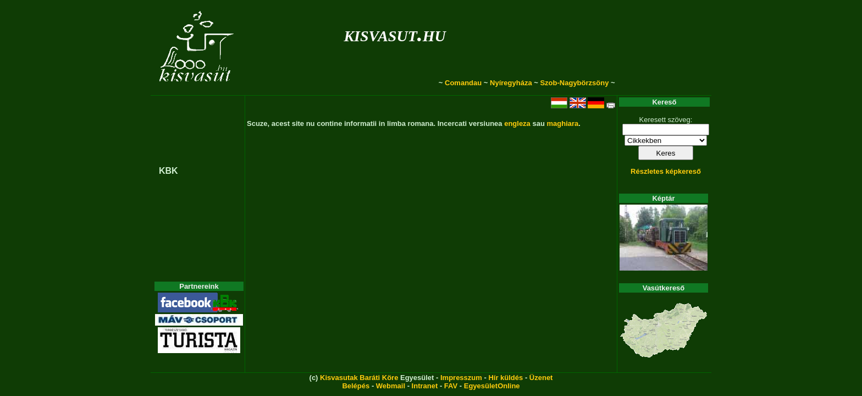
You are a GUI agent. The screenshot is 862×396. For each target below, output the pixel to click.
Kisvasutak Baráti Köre (359, 377)
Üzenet (541, 377)
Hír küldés (505, 377)
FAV (450, 386)
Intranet (425, 386)
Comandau (463, 83)
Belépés (355, 386)
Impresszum (461, 377)
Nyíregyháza (511, 83)
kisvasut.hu (394, 33)
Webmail (390, 386)
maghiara (562, 123)
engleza (517, 123)
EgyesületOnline (492, 386)
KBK (168, 170)
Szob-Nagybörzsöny (574, 83)
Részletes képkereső (666, 171)
